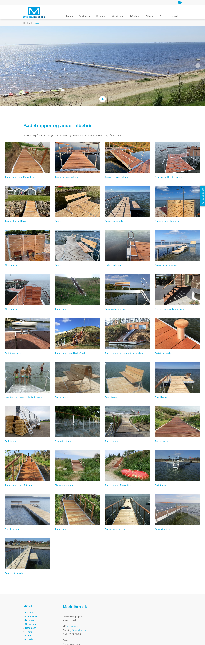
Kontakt (175, 16)
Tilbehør (150, 16)
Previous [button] (7, 65)
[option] (102, 66)
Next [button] (198, 65)
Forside (70, 16)
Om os (163, 16)
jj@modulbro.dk (78, 630)
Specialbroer (118, 16)
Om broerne (85, 16)
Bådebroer (135, 16)
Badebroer (101, 16)
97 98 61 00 (73, 626)
